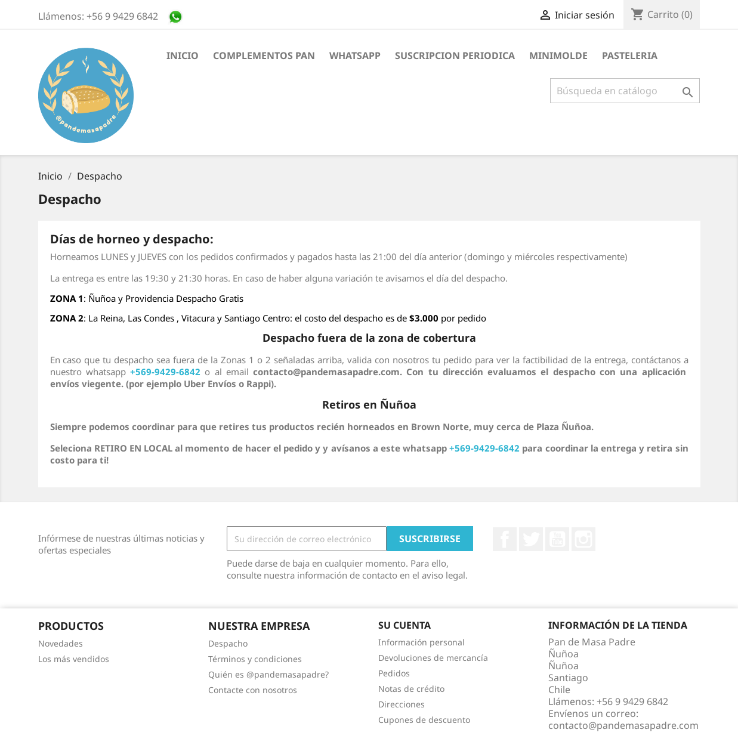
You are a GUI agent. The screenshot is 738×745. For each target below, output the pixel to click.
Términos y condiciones (255, 658)
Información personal (421, 642)
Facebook (505, 539)
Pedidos (394, 673)
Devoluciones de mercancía (433, 657)
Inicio (182, 55)
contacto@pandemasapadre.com (623, 725)
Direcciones (401, 704)
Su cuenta (404, 625)
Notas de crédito (411, 688)
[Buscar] (625, 90)
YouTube (557, 539)
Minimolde (558, 55)
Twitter (531, 539)
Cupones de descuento (424, 719)
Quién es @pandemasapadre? (268, 674)
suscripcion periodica (455, 55)
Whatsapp (355, 55)
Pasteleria (629, 55)
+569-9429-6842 (484, 448)
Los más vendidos (73, 658)
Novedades (60, 643)
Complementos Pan (264, 55)
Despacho (228, 643)
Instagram (583, 539)
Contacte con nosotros (252, 689)
